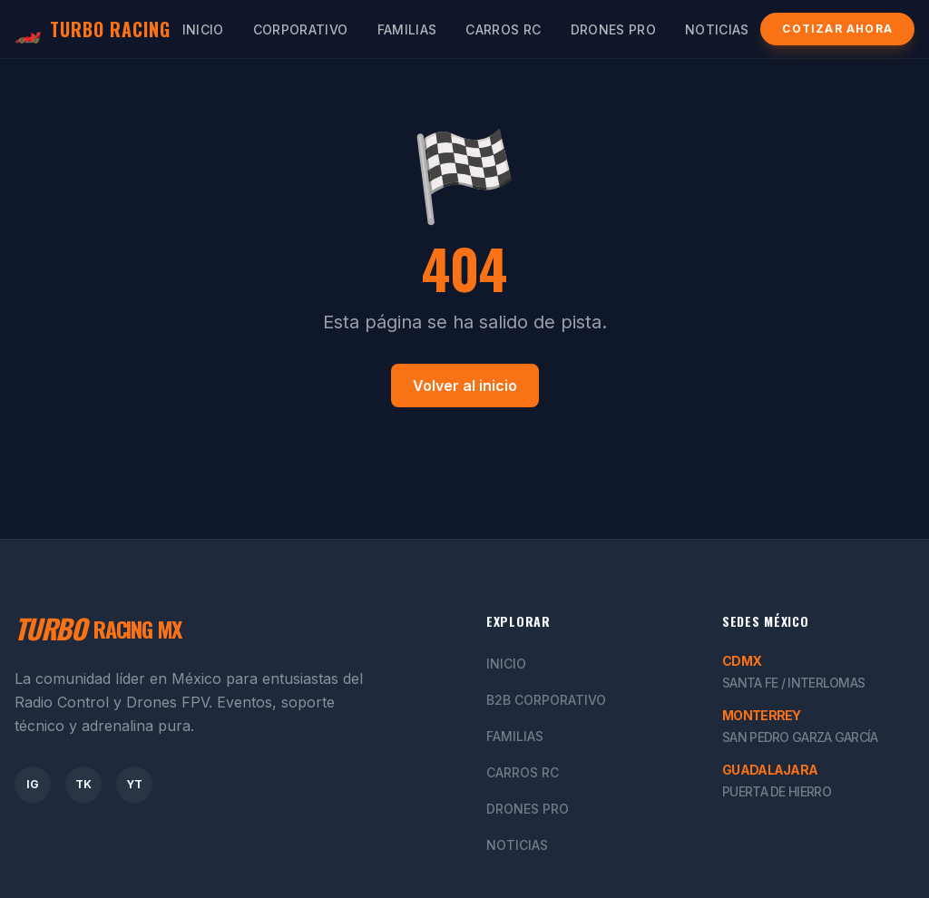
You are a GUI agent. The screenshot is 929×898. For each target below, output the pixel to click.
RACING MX (98, 628)
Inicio (203, 29)
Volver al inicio (465, 385)
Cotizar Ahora (837, 28)
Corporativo (300, 29)
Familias (407, 29)
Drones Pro (614, 29)
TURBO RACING (93, 29)
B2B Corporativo (546, 700)
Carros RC (503, 29)
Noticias (717, 29)
